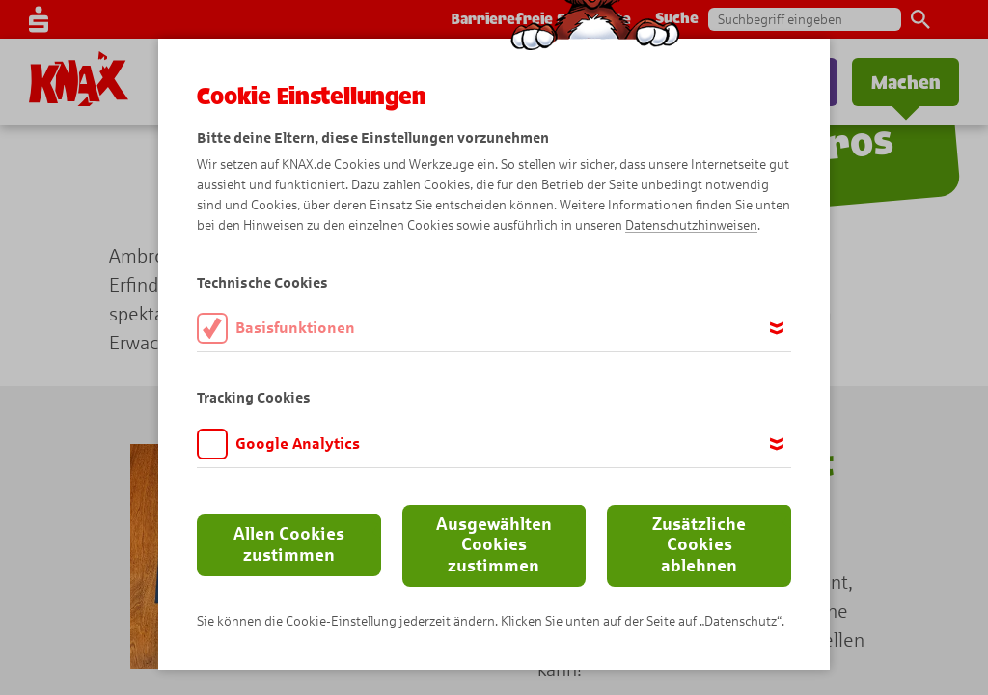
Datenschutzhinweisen (691, 225)
